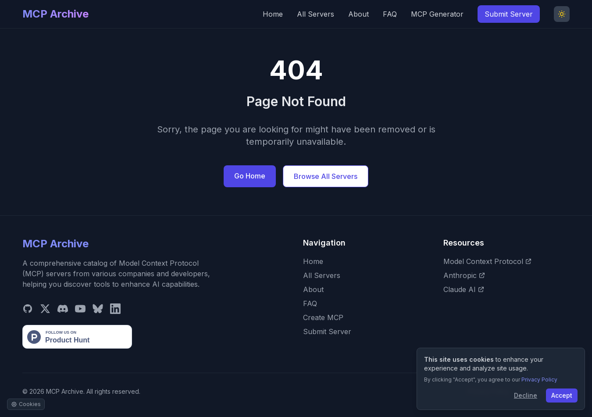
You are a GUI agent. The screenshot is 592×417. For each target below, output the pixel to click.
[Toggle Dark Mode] (562, 14)
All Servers (315, 14)
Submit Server (509, 14)
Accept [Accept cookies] (561, 395)
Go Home (249, 175)
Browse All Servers (325, 176)
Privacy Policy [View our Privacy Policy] (539, 379)
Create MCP (323, 317)
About (358, 14)
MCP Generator (437, 14)
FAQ (390, 14)
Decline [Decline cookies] (525, 395)
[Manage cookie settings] (26, 404)
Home (273, 14)
